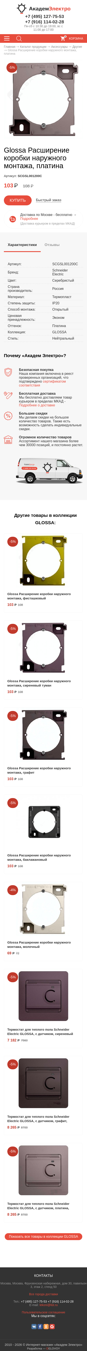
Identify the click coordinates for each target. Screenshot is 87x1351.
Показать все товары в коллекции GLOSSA (43, 1236)
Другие (77, 46)
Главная (9, 46)
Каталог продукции (33, 46)
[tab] (22, 245)
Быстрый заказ (48, 200)
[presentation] (22, 245)
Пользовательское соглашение (43, 1312)
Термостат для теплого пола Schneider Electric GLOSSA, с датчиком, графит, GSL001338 (38, 1121)
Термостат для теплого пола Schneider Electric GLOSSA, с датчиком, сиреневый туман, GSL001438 (40, 1034)
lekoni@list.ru (49, 1305)
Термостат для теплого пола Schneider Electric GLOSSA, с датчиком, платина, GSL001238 (38, 1208)
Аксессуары (59, 46)
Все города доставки (43, 1294)
